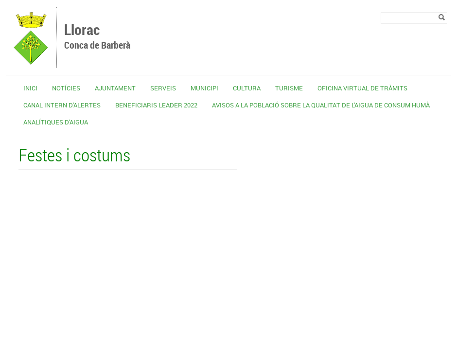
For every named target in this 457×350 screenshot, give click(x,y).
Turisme (289, 88)
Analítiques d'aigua (55, 122)
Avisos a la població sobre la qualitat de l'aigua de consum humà (321, 105)
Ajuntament (115, 88)
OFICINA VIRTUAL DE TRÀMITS (362, 88)
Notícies (66, 88)
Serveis (163, 88)
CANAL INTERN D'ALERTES (62, 105)
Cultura (247, 88)
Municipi (204, 88)
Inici (30, 88)
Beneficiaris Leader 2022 (156, 105)
